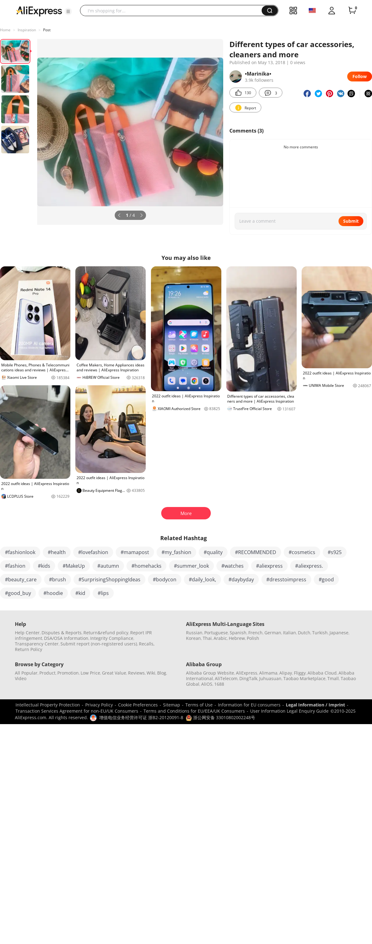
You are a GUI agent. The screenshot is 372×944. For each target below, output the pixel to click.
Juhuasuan (270, 678)
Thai (207, 638)
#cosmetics (302, 552)
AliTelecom (226, 678)
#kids (44, 565)
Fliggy (300, 673)
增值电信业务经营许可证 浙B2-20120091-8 (141, 717)
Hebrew (237, 638)
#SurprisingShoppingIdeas (109, 579)
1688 (219, 684)
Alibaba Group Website (210, 673)
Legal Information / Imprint (315, 705)
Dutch (304, 633)
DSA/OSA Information (66, 638)
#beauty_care (21, 579)
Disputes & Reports (62, 633)
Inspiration (27, 30)
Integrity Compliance (111, 638)
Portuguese (216, 633)
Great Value (114, 673)
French (255, 633)
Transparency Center (37, 644)
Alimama (268, 673)
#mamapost (135, 552)
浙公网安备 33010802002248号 (220, 717)
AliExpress (246, 673)
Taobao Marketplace (304, 678)
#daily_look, (202, 579)
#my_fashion (176, 552)
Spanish (238, 633)
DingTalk (248, 678)
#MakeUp (74, 565)
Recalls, (147, 644)
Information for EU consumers (249, 705)
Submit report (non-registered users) (98, 644)
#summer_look (191, 565)
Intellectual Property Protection (48, 705)
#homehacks (146, 565)
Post (47, 30)
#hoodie (53, 593)
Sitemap (171, 705)
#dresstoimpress (286, 579)
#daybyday (241, 579)
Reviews (136, 673)
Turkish (320, 633)
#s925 (335, 552)
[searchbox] (173, 10)
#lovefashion (93, 552)
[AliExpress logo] (39, 11)
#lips (103, 593)
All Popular (26, 673)
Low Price (90, 673)
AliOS (206, 684)
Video (20, 678)
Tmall (333, 678)
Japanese (339, 633)
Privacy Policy (99, 705)
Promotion (68, 673)
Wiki (151, 673)
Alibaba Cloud (322, 673)
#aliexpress (269, 565)
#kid (80, 593)
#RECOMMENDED (255, 552)
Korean (193, 638)
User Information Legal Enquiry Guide (289, 711)
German (272, 633)
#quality (213, 552)
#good (326, 579)
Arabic (220, 638)
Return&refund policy (105, 633)
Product (47, 673)
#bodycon (164, 579)
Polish (253, 638)
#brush (57, 579)
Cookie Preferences (138, 705)
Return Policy (28, 649)
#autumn (108, 565)
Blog (161, 673)
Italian (289, 633)
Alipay (285, 673)
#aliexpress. (309, 565)
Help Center (27, 633)
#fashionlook (20, 552)
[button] (68, 11)
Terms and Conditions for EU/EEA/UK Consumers (194, 711)
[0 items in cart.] (352, 10)
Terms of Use (199, 705)
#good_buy (18, 593)
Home (5, 30)
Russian (194, 633)
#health (57, 552)
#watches (232, 565)
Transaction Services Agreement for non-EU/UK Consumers (77, 711)
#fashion (15, 565)
